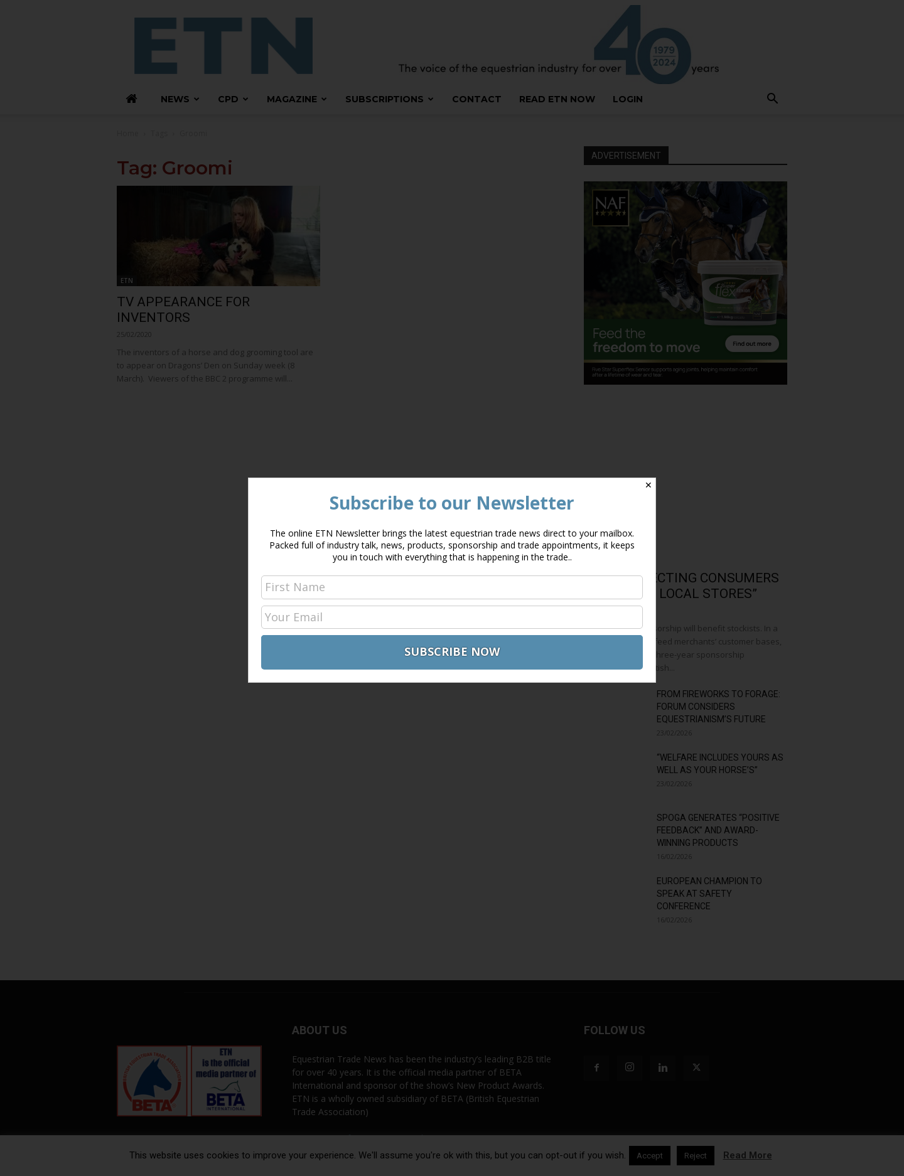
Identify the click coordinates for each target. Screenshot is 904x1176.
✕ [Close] (648, 485)
